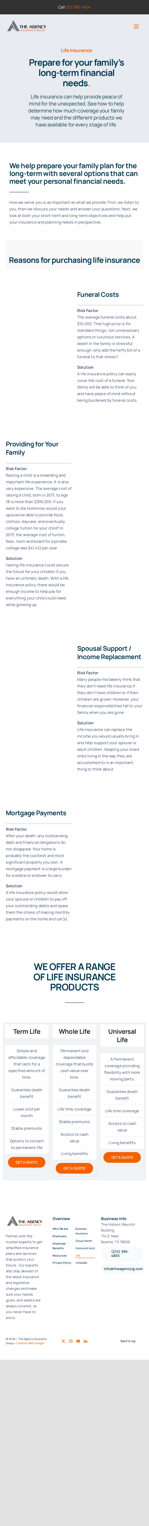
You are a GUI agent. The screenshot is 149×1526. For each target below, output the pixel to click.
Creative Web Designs (30, 1343)
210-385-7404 (78, 7)
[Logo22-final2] (27, 20)
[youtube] (78, 1341)
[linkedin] (85, 1341)
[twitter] (63, 1341)
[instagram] (71, 1341)
